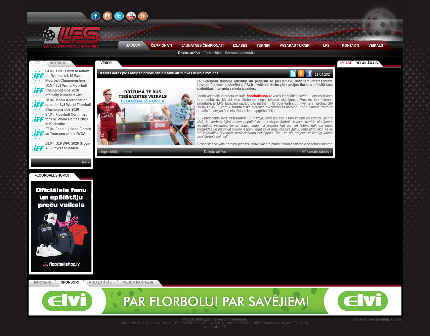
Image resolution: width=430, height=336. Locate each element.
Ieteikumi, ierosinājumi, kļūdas (377, 319)
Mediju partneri (138, 282)
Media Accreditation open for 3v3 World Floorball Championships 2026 (68, 104)
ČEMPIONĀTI (161, 45)
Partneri (42, 282)
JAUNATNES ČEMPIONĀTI (202, 45)
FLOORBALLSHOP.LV (52, 175)
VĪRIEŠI (106, 63)
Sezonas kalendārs (240, 53)
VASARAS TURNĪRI (295, 45)
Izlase (346, 63)
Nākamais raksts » (317, 152)
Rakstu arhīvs (189, 53)
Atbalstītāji (100, 282)
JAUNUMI (134, 45)
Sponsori (70, 282)
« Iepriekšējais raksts (115, 152)
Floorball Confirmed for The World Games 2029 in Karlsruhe (66, 119)
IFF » (86, 162)
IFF (37, 63)
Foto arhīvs (213, 53)
